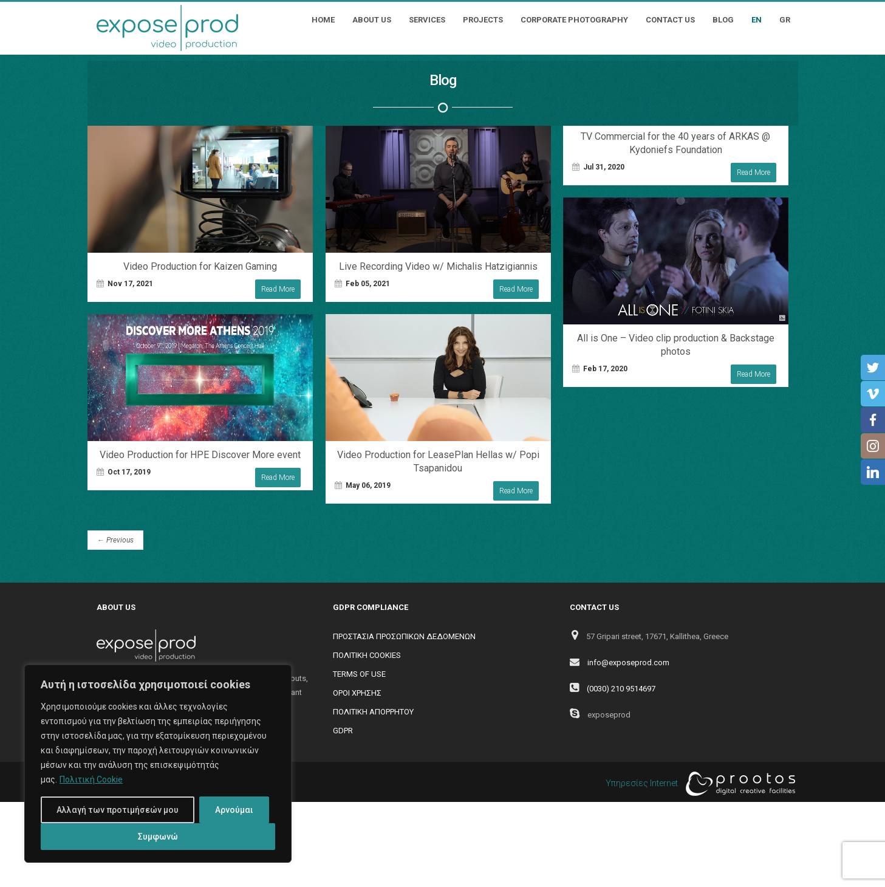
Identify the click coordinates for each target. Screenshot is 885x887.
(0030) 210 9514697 (621, 688)
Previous (115, 540)
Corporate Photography (574, 19)
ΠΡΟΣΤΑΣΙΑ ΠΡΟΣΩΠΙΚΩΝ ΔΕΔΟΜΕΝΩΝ (404, 636)
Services (427, 19)
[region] (158, 764)
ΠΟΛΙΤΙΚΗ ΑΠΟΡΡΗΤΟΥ (373, 711)
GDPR (343, 730)
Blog (723, 19)
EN (756, 19)
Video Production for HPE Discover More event (200, 455)
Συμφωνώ (158, 836)
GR (784, 19)
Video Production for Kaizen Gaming (200, 266)
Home (323, 19)
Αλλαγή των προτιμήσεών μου (117, 810)
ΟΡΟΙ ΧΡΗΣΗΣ (357, 692)
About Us (371, 19)
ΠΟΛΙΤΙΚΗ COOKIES (367, 655)
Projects (483, 19)
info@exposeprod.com (628, 662)
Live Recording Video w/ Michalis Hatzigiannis (438, 266)
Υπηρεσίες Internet (697, 784)
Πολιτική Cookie (91, 779)
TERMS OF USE (359, 674)
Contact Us (670, 19)
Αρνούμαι (234, 810)
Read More (278, 289)
